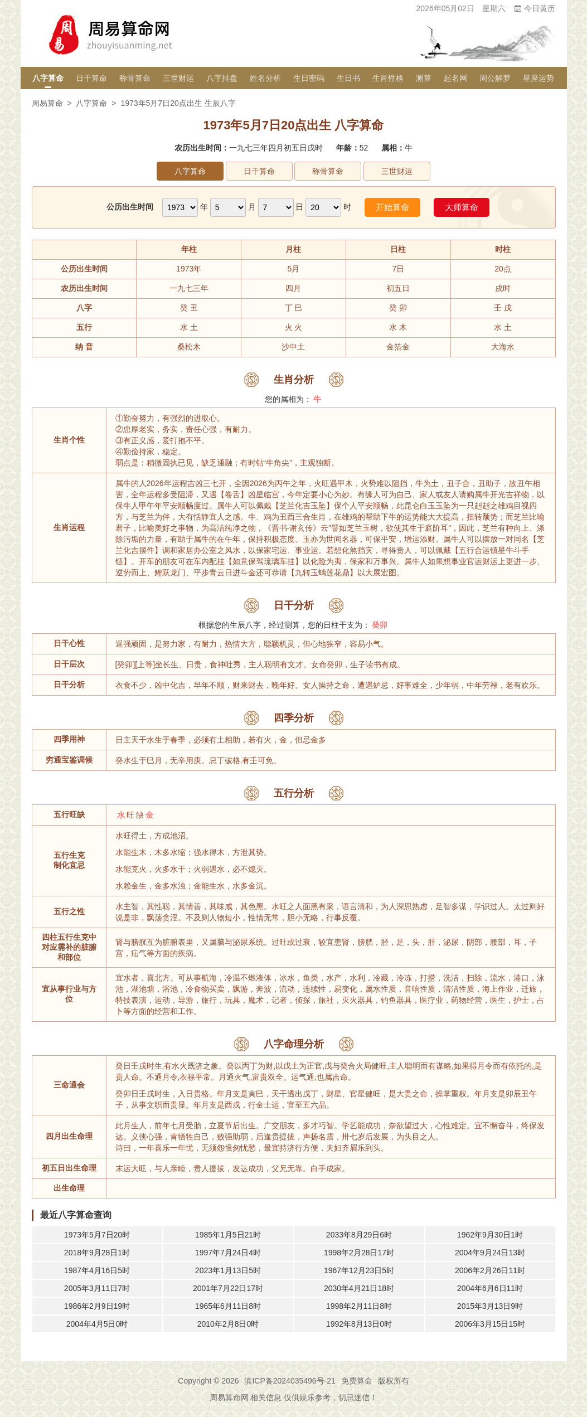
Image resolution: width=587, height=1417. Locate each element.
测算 (423, 78)
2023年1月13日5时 (228, 1270)
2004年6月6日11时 (490, 1288)
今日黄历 (534, 8)
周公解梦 (495, 78)
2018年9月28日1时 (97, 1252)
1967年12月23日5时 (359, 1270)
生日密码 (308, 78)
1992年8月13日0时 (359, 1323)
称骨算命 (135, 78)
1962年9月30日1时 (490, 1234)
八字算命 (48, 78)
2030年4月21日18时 (359, 1288)
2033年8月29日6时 (359, 1234)
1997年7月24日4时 (228, 1252)
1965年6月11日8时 (228, 1306)
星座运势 (538, 78)
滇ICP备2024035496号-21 (289, 1380)
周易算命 (47, 103)
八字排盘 (221, 78)
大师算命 (461, 207)
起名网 (455, 78)
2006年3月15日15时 (490, 1323)
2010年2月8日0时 (228, 1323)
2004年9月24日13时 (490, 1252)
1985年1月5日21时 (228, 1234)
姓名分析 (265, 78)
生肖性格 (388, 78)
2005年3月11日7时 (97, 1288)
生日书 (348, 78)
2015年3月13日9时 (490, 1306)
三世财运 (178, 78)
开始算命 (392, 207)
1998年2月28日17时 (359, 1252)
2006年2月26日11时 (490, 1270)
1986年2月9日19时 (97, 1306)
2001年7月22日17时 (228, 1288)
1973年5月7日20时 (97, 1234)
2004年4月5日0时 (97, 1323)
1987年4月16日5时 (97, 1270)
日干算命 (91, 78)
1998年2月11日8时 (359, 1306)
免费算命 (356, 1380)
